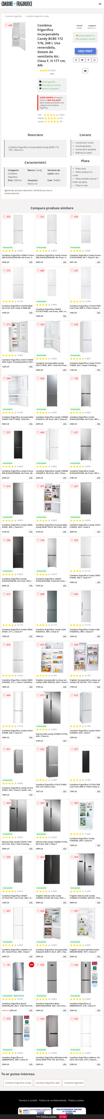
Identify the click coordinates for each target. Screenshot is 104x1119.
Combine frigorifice (13, 16)
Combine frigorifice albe (48, 1082)
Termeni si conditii (28, 1100)
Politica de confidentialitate (53, 1100)
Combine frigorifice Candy (37, 16)
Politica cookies (76, 1100)
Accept (63, 1116)
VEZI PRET (85, 51)
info (30, 262)
